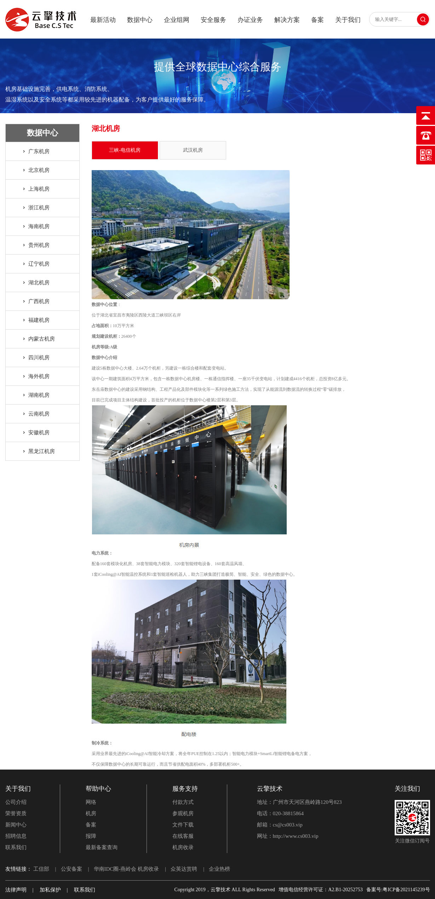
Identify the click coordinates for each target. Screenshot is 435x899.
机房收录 (183, 847)
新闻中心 (16, 825)
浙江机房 (39, 207)
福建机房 (39, 320)
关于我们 (348, 19)
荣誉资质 (16, 813)
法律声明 (16, 890)
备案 (317, 19)
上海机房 (39, 189)
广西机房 (39, 301)
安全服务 (213, 19)
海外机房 (39, 376)
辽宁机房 (39, 264)
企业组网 (176, 19)
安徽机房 (39, 432)
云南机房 (39, 414)
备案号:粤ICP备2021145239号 (398, 889)
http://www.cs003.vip (296, 836)
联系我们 (16, 847)
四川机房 (39, 357)
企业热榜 (219, 869)
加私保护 (50, 890)
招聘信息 (16, 836)
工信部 (41, 869)
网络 (91, 802)
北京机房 (39, 170)
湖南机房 (39, 395)
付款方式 (183, 802)
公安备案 (71, 869)
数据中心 (140, 19)
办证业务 (250, 19)
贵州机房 (39, 245)
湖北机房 (39, 282)
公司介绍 (16, 802)
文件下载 (183, 825)
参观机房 (183, 813)
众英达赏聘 (184, 869)
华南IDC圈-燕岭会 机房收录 (126, 869)
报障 (91, 836)
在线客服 (183, 836)
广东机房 (39, 151)
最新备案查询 (102, 847)
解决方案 (287, 19)
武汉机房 (193, 150)
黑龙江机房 (41, 451)
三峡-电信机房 (125, 150)
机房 (91, 813)
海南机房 (39, 226)
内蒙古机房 (41, 339)
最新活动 (103, 19)
